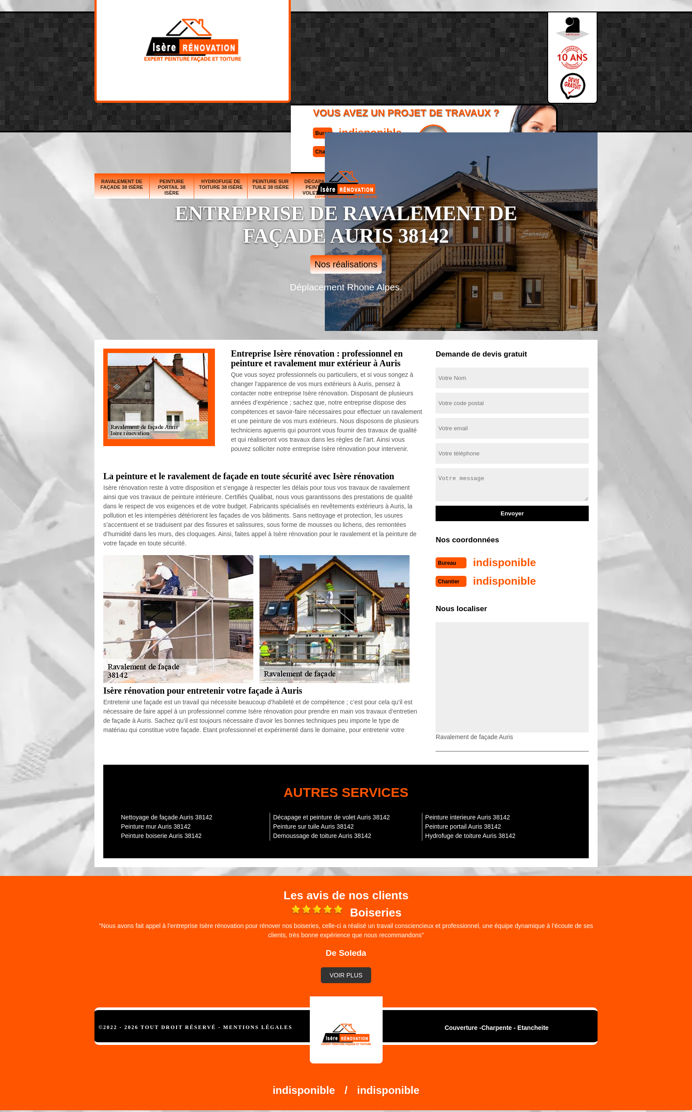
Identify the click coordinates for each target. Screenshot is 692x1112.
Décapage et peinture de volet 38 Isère (321, 122)
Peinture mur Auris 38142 (156, 824)
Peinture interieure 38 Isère (572, 122)
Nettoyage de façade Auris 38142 (166, 815)
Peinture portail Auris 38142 (463, 824)
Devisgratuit (387, 53)
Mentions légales (258, 1025)
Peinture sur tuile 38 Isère (270, 119)
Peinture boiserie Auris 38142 (161, 834)
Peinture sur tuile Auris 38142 (313, 824)
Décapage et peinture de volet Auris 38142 (331, 815)
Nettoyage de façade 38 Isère (464, 122)
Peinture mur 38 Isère (416, 122)
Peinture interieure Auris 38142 (467, 815)
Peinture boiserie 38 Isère (373, 122)
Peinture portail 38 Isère (172, 122)
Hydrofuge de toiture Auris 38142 (470, 834)
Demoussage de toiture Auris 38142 (322, 834)
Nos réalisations (346, 264)
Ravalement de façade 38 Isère (122, 119)
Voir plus (346, 973)
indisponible (320, 45)
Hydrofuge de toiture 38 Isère (221, 119)
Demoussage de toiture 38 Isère (518, 119)
